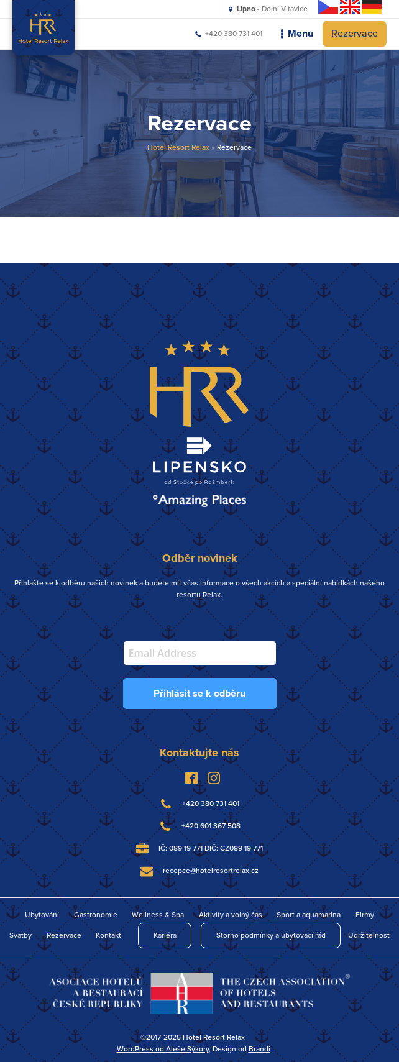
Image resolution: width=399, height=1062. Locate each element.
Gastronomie (95, 914)
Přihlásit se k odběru (199, 693)
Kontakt (108, 935)
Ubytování (42, 914)
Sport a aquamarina (309, 914)
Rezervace (354, 33)
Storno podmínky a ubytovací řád (271, 935)
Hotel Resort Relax (178, 147)
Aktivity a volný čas (230, 914)
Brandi (259, 1049)
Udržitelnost (369, 935)
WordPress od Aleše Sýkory (163, 1049)
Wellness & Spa (158, 914)
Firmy (364, 914)
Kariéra (165, 935)
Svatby (20, 935)
